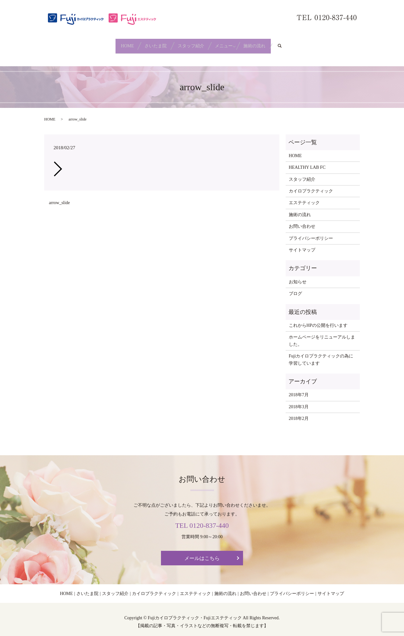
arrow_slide (59, 198)
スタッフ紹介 (191, 43)
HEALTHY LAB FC (307, 162)
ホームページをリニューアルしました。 (322, 336)
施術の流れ (268, 43)
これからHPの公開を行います (318, 320)
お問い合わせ (302, 221)
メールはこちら (202, 553)
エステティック (304, 198)
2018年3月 (299, 401)
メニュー (231, 43)
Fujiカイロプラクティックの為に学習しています (321, 355)
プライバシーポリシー (311, 233)
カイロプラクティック (311, 186)
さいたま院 (149, 43)
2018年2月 (299, 413)
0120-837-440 (209, 520)
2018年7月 (299, 390)
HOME (113, 43)
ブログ (295, 288)
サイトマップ (302, 245)
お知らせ (297, 276)
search (301, 43)
